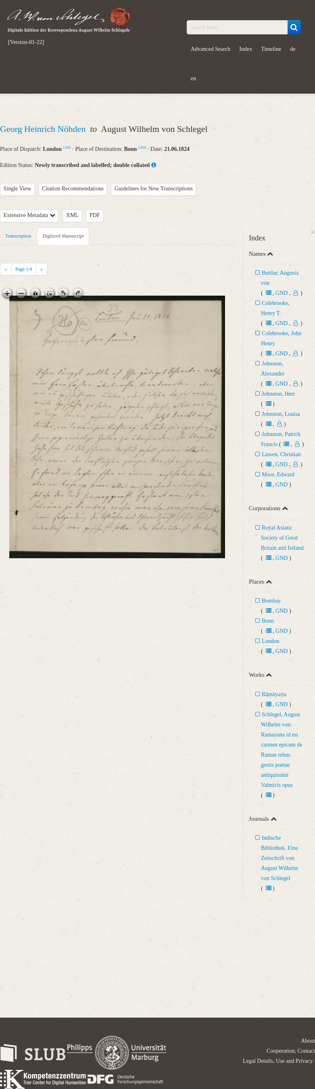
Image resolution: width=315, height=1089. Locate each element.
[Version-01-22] (26, 42)
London (271, 641)
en (193, 78)
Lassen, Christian (281, 454)
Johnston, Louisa (281, 414)
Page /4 (23, 269)
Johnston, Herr (278, 394)
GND (67, 148)
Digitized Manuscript (62, 236)
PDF (95, 215)
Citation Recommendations (73, 189)
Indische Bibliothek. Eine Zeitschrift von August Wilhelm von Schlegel (279, 858)
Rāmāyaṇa (274, 694)
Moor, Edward (278, 474)
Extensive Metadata (29, 215)
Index (245, 49)
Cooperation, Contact (291, 1051)
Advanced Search (210, 49)
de (292, 49)
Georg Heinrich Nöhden (44, 129)
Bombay (271, 601)
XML (72, 215)
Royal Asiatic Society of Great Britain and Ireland (282, 538)
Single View (17, 189)
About (308, 1041)
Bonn (268, 621)
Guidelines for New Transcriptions (154, 189)
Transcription (18, 236)
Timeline (271, 49)
